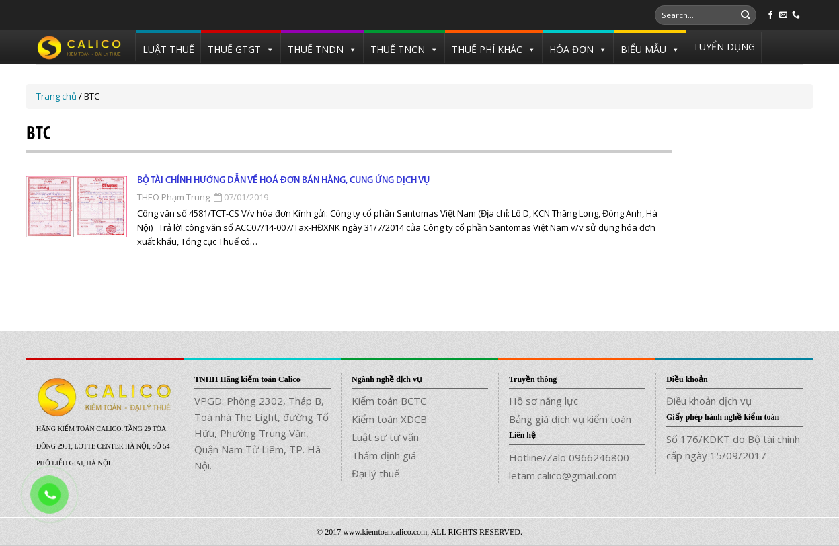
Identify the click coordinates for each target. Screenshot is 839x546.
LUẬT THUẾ (168, 49)
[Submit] (745, 15)
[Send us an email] (783, 15)
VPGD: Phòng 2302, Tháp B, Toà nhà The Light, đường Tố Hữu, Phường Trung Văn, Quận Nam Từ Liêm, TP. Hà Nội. (261, 433)
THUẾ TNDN (316, 49)
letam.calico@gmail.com (563, 475)
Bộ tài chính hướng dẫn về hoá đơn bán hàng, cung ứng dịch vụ (283, 181)
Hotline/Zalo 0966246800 (569, 457)
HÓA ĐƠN (571, 49)
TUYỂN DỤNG (724, 46)
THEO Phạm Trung (173, 197)
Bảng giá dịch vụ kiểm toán (570, 419)
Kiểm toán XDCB (389, 419)
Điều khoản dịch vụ (709, 400)
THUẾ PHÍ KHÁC (487, 49)
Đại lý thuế (375, 473)
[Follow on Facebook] (770, 15)
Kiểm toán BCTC (389, 400)
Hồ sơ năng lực (543, 400)
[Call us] (796, 15)
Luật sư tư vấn (385, 437)
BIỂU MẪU (643, 49)
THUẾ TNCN (397, 49)
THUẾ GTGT (234, 49)
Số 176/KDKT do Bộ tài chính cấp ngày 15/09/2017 (733, 447)
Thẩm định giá (384, 455)
